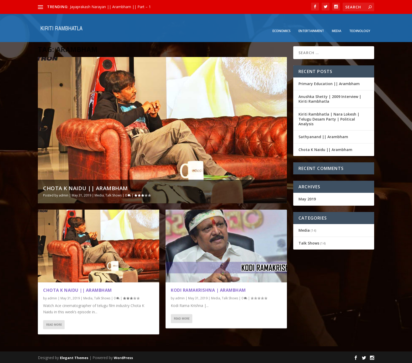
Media (336, 24)
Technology (359, 24)
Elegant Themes (74, 357)
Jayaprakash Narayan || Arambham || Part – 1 (110, 6)
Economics (281, 24)
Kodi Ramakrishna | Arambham (208, 289)
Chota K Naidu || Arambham (85, 187)
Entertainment (311, 24)
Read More (54, 324)
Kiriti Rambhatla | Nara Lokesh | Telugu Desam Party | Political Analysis (328, 118)
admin (63, 194)
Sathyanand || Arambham (323, 135)
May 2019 (307, 198)
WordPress (123, 357)
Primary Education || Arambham (329, 82)
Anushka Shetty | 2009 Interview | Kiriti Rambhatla (329, 98)
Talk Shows (113, 194)
